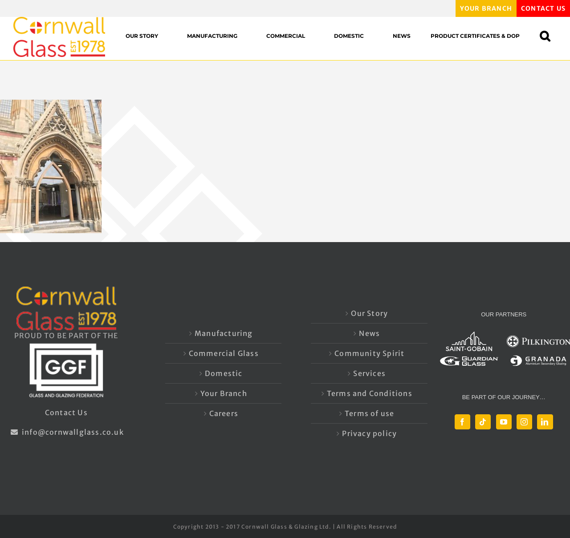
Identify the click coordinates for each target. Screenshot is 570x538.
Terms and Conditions (369, 393)
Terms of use (369, 413)
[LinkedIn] (545, 421)
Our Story (369, 313)
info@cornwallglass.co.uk (66, 432)
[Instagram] (524, 421)
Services (369, 373)
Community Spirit (369, 353)
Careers (223, 413)
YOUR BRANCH (486, 8)
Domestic (224, 373)
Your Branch (223, 393)
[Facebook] (462, 421)
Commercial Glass (224, 353)
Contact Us (66, 412)
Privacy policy (369, 433)
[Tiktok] (483, 421)
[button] (549, 36)
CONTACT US (543, 8)
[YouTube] (504, 421)
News (369, 333)
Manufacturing (224, 333)
